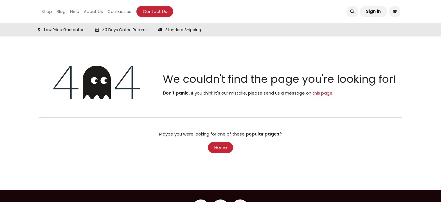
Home (220, 147)
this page (322, 93)
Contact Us (155, 11)
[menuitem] (46, 11)
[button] (352, 11)
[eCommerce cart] (394, 11)
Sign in (373, 11)
